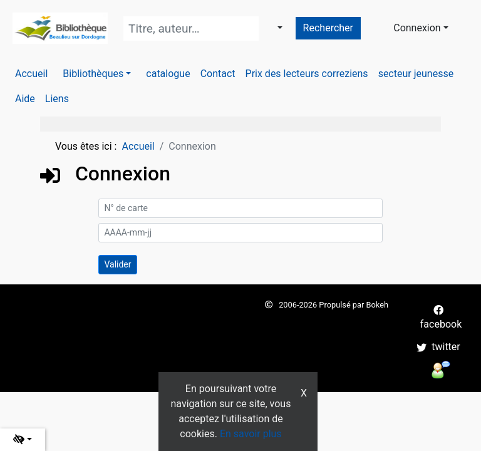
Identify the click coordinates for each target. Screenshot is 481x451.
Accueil (138, 146)
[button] (97, 73)
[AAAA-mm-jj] (240, 232)
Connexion (416, 28)
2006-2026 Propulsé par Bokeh (326, 304)
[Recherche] (191, 28)
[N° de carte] (240, 208)
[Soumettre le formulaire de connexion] (117, 264)
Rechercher (328, 28)
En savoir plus (251, 434)
